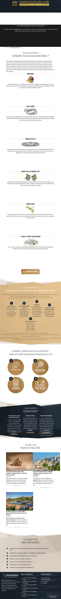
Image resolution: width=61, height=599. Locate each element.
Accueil (7, 47)
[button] (30, 8)
